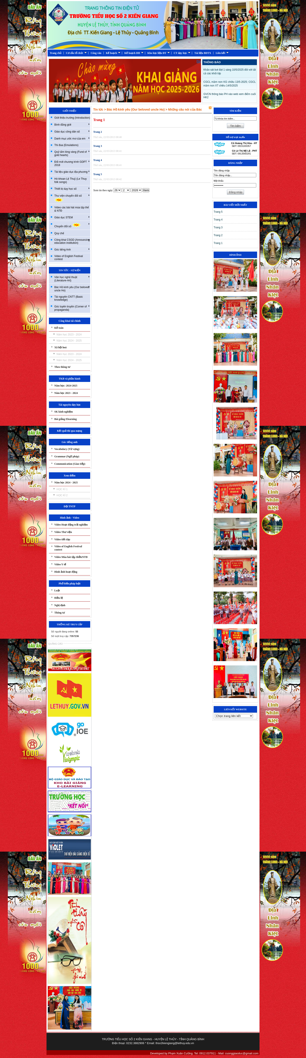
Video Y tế (60, 564)
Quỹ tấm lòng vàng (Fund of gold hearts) (72, 153)
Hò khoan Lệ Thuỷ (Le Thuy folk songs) (70, 180)
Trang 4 (97, 160)
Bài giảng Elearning (65, 419)
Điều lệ (58, 597)
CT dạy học (182, 53)
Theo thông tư (62, 366)
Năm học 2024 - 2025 (69, 340)
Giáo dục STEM (72, 217)
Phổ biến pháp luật (70, 583)
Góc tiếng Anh (72, 249)
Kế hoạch (113, 53)
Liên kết (222, 53)
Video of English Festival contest (68, 258)
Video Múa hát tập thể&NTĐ (71, 557)
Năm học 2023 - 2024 (69, 334)
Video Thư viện (63, 532)
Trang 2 (97, 131)
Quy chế (59, 233)
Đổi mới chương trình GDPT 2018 (72, 163)
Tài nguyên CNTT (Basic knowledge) (68, 298)
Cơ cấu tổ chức (76, 53)
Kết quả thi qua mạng (69, 430)
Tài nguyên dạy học (69, 404)
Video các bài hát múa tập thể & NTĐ (71, 209)
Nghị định (59, 605)
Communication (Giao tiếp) (69, 463)
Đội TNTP (69, 506)
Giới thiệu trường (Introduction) (72, 117)
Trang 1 (99, 120)
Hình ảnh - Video (69, 517)
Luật (57, 590)
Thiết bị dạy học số (72, 188)
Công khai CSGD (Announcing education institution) (72, 241)
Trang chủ (55, 53)
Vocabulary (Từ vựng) (67, 449)
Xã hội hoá (60, 347)
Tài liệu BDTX (202, 53)
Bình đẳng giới (72, 124)
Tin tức (98, 109)
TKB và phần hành (69, 378)
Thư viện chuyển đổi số (72, 198)
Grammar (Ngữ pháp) (66, 456)
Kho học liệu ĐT (158, 53)
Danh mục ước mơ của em (72, 138)
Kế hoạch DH (133, 53)
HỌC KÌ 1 (62, 489)
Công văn (96, 53)
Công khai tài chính (69, 320)
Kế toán (58, 327)
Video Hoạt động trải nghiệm (71, 524)
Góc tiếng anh (69, 442)
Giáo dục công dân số (72, 131)
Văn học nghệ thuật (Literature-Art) (72, 278)
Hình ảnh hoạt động (65, 571)
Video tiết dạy (62, 539)
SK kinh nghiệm (63, 411)
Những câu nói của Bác (185, 109)
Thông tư (59, 612)
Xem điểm (69, 475)
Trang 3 (97, 146)
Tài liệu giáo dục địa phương (72, 171)
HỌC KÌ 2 (62, 495)
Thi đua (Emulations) (66, 145)
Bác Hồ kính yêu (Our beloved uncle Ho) (72, 288)
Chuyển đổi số (72, 225)
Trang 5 (97, 174)
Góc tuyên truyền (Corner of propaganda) (72, 308)
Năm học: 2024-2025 (65, 385)
